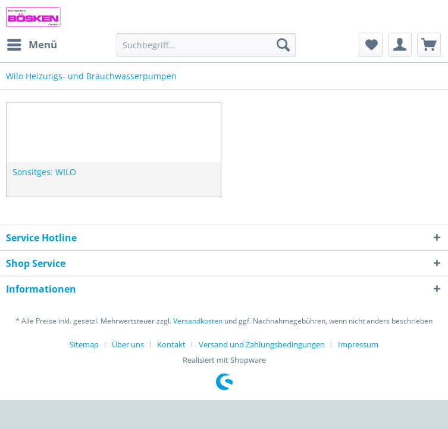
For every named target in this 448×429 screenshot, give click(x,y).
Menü (32, 43)
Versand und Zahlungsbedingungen (262, 344)
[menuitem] (31, 45)
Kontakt (171, 344)
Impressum (358, 344)
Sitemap (84, 344)
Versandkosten (198, 321)
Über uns (128, 344)
